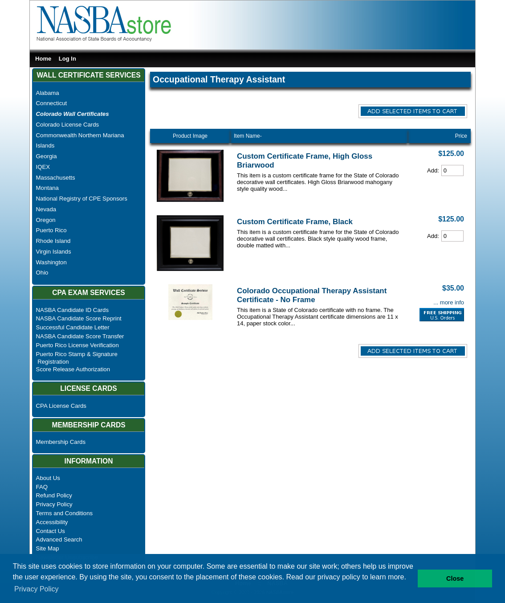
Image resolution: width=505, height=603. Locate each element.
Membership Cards (61, 442)
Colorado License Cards (67, 124)
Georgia (46, 156)
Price (461, 136)
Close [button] (455, 578)
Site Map (47, 548)
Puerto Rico (51, 230)
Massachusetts (55, 177)
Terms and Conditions (64, 513)
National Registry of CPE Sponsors (81, 198)
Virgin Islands (53, 251)
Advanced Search (59, 539)
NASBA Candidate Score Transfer (80, 336)
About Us (48, 478)
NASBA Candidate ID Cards (72, 310)
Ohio (42, 272)
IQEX (43, 167)
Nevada (46, 209)
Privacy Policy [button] (36, 589)
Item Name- (248, 136)
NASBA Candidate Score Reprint (79, 318)
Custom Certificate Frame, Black (295, 221)
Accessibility (52, 522)
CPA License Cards (61, 405)
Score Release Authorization (73, 369)
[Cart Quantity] (452, 170)
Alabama (47, 93)
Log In (67, 58)
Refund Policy (54, 495)
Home (43, 58)
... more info (448, 302)
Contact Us (50, 531)
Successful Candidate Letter (73, 327)
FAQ (42, 487)
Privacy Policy (54, 504)
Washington (51, 262)
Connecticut (51, 103)
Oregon (46, 220)
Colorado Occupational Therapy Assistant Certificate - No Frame (312, 295)
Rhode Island (53, 241)
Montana (47, 188)
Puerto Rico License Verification (77, 345)
